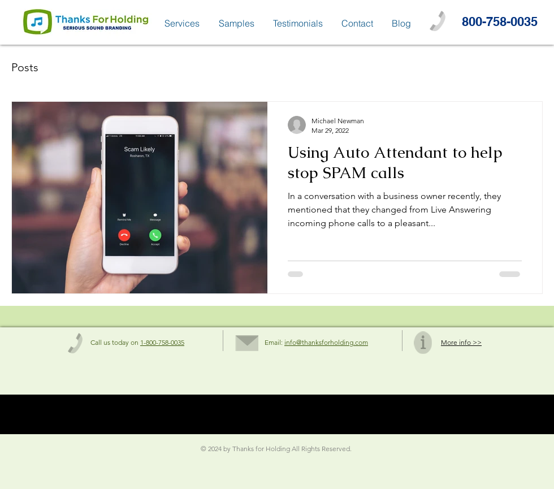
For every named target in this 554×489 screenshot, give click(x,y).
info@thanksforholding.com (326, 342)
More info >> (461, 342)
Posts (24, 67)
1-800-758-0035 (162, 342)
